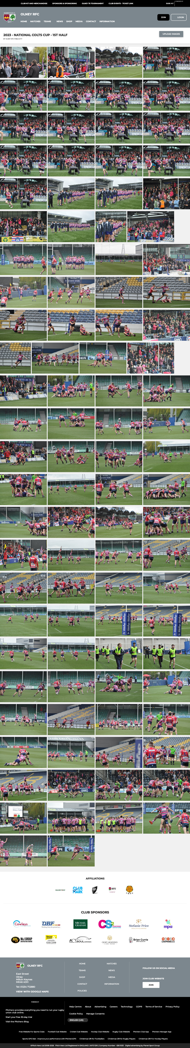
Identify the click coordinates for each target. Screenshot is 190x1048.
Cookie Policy (76, 1013)
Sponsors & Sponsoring (64, 3)
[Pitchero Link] (181, 4)
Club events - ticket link (121, 3)
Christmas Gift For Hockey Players (153, 1039)
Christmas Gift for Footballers (91, 1039)
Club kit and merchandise (34, 3)
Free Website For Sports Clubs (31, 1032)
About (88, 1006)
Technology (127, 1006)
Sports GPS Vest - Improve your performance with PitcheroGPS (49, 1039)
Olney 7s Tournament (93, 3)
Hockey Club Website (100, 1032)
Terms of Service (153, 1006)
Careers (113, 1006)
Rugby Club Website (121, 1032)
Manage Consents (95, 1013)
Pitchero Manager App (161, 1032)
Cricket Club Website (79, 1032)
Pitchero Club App (141, 1032)
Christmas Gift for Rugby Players (121, 1039)
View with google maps (32, 992)
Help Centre (75, 1006)
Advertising (100, 1006)
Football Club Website (57, 1032)
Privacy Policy (172, 1006)
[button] (24, 21)
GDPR (139, 1006)
